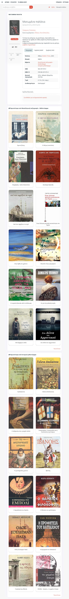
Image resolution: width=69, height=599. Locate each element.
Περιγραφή (29, 50)
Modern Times (46, 56)
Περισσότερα (57, 348)
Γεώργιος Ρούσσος (29, 30)
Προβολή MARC (38, 50)
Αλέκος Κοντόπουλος (41, 33)
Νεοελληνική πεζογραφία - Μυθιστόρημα (45, 63)
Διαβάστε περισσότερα (28, 45)
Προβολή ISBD (50, 50)
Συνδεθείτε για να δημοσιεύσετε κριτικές (35, 97)
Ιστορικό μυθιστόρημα (44, 66)
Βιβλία (53, 7)
